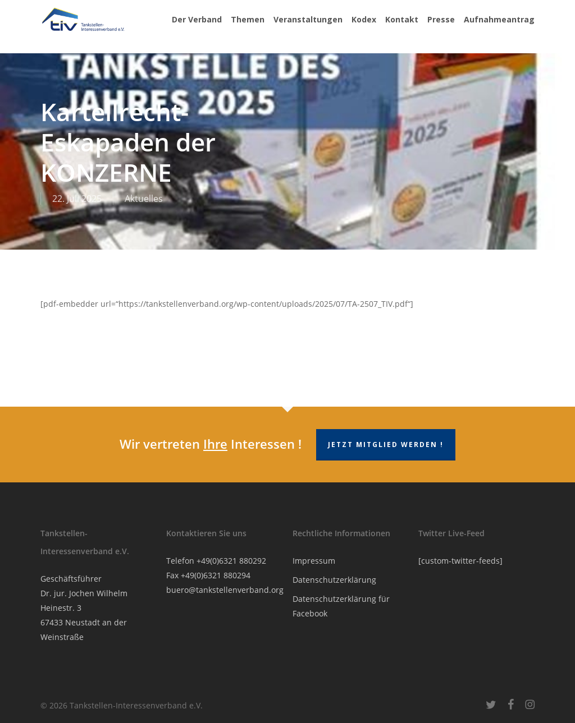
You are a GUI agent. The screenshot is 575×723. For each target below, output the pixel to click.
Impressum (314, 560)
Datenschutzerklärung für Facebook (341, 606)
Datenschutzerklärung (334, 579)
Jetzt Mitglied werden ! (386, 444)
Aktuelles (144, 198)
